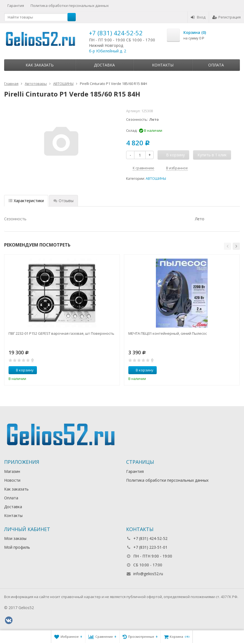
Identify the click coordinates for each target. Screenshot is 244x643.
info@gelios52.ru (148, 573)
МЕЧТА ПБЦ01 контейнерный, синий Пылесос (167, 333)
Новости (12, 480)
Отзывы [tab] (63, 200)
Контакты (162, 65)
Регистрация (226, 17)
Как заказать (40, 65)
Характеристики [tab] (26, 200)
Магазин (12, 471)
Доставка (104, 65)
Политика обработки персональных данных (70, 5)
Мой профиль (17, 547)
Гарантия (15, 5)
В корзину (22, 370)
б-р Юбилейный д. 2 (107, 50)
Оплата (216, 65)
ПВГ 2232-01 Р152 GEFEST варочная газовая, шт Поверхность (61, 333)
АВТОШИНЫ (156, 178)
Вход (198, 17)
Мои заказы (15, 538)
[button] (227, 246)
